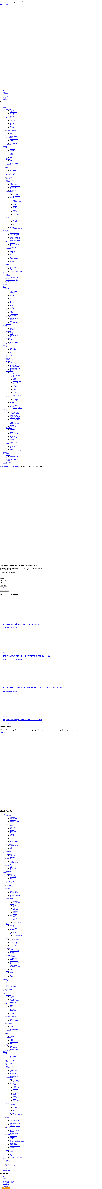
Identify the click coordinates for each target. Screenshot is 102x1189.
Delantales (12, 243)
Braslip (11, 154)
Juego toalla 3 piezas (15, 237)
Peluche (15, 206)
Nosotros (5, 90)
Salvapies (12, 127)
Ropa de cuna (13, 208)
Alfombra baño (13, 235)
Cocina (8, 241)
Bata (11, 132)
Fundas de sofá (13, 267)
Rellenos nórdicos (14, 258)
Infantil (5, 166)
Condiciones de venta (8, 1087)
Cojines (11, 265)
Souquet (12, 129)
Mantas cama (13, 257)
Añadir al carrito (4, 498)
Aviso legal (6, 1091)
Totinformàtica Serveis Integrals (38, 1185)
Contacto (5, 93)
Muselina (15, 204)
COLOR (2, 485)
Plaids (11, 268)
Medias (11, 126)
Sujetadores (13, 113)
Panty (11, 119)
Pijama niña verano (14, 187)
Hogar (8, 278)
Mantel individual (14, 244)
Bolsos (8, 275)
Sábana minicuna (17, 216)
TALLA (2, 490)
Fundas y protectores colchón (17, 255)
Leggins (12, 123)
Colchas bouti (13, 250)
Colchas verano (13, 251)
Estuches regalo (17, 201)
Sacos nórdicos (13, 263)
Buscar (2, 102)
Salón (7, 264)
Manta (14, 213)
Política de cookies (8, 1089)
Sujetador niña (10, 180)
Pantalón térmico (14, 143)
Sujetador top (13, 116)
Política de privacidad (8, 1088)
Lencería (8, 109)
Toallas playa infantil (15, 240)
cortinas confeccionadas (16, 271)
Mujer (4, 107)
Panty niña (12, 173)
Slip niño (8, 179)
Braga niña (9, 177)
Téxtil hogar (6, 230)
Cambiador (15, 194)
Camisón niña (13, 184)
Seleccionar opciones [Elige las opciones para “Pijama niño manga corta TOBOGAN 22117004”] (16, 630)
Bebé (7, 217)
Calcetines (12, 120)
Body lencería (13, 112)
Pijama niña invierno (15, 186)
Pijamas (8, 159)
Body (14, 224)
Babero (14, 198)
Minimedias (13, 124)
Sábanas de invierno (15, 260)
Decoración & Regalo (12, 280)
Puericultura (9, 191)
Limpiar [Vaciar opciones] (2, 494)
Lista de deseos (7, 284)
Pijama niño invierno (15, 188)
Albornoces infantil (14, 234)
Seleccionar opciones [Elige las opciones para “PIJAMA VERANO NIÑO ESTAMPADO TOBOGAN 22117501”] (16, 566)
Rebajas (5, 273)
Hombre (5, 146)
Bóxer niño (9, 176)
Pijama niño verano (14, 190)
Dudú (14, 200)
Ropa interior (9, 137)
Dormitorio (9, 248)
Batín (11, 160)
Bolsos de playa (14, 277)
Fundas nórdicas (14, 254)
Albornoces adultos (14, 233)
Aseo (11, 193)
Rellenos (12, 270)
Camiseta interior (14, 139)
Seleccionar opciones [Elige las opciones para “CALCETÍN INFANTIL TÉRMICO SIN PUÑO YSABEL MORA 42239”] (11, 598)
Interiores (8, 151)
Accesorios (12, 110)
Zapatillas (8, 144)
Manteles (12, 245)
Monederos (9, 282)
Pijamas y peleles (17, 228)
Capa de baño (16, 196)
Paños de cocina (14, 247)
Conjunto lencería (14, 114)
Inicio (1, 466)
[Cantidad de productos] (1, 496)
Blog (4, 92)
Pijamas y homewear (11, 130)
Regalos (12, 197)
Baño (7, 231)
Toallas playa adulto (15, 238)
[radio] (3, 488)
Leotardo (12, 122)
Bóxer (11, 153)
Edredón (15, 211)
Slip (11, 157)
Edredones (12, 253)
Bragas (11, 140)
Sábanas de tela (13, 261)
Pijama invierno (14, 134)
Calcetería (9, 117)
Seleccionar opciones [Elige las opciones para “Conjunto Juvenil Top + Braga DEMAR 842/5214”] (11, 534)
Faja (11, 141)
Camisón (12, 133)
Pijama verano (13, 136)
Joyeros (8, 281)
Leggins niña (13, 170)
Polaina (15, 226)
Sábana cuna (16, 214)
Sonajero (15, 207)
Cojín (14, 210)
